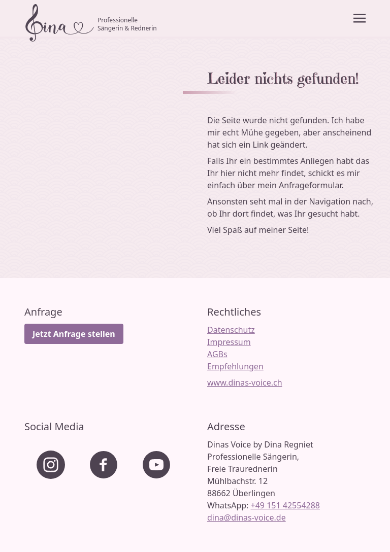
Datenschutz (231, 329)
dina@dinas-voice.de (246, 517)
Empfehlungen (235, 366)
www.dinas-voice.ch (244, 382)
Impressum (229, 342)
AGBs (217, 354)
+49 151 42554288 (285, 505)
